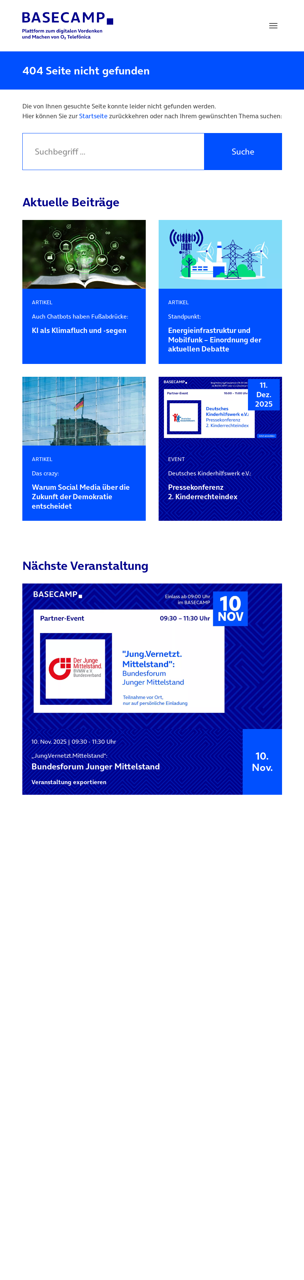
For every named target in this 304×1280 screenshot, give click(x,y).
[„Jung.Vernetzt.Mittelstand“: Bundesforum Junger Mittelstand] (152, 656)
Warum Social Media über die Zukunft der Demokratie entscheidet (84, 490)
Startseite (93, 116)
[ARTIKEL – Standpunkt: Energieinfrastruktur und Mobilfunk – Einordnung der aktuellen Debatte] (220, 254)
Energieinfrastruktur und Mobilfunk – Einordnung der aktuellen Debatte (220, 333)
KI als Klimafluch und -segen (84, 324)
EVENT (176, 459)
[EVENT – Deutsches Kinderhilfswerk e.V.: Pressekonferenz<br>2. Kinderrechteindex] (220, 411)
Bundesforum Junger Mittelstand (95, 762)
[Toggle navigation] (273, 25)
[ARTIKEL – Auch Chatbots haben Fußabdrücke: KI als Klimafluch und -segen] (84, 254)
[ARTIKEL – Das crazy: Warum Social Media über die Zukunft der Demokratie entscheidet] (84, 411)
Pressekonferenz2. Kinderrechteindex (220, 485)
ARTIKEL (42, 302)
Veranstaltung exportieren (68, 782)
